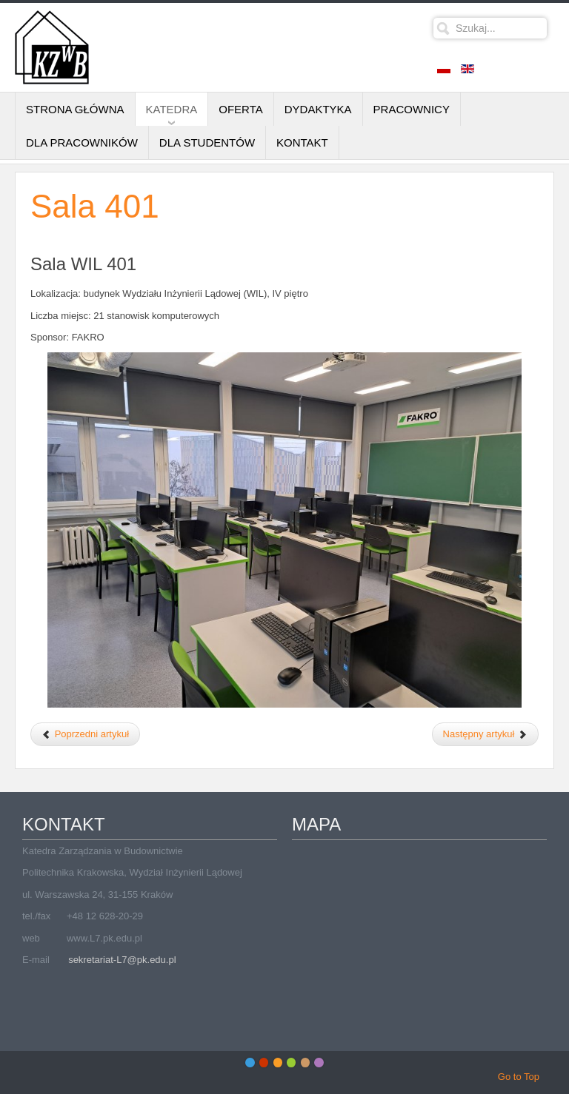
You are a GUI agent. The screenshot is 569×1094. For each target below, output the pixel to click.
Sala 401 (94, 206)
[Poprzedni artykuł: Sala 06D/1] (85, 734)
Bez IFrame (419, 936)
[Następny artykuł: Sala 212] (485, 734)
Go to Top (518, 1076)
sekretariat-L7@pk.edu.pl (122, 959)
